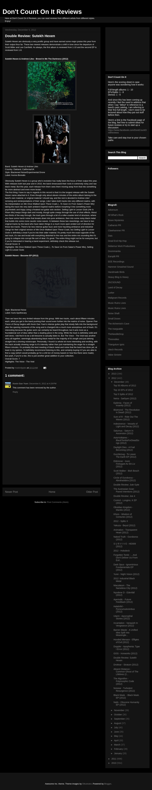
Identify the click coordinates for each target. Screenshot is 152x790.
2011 (114, 758)
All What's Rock (116, 215)
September (119, 719)
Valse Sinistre (114, 354)
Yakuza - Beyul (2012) (124, 525)
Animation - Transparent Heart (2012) (125, 531)
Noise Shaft (113, 313)
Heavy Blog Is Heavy (118, 277)
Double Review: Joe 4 (124, 496)
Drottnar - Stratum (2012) (126, 664)
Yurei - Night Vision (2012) (126, 574)
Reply (15, 392)
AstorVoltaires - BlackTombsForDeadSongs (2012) (126, 440)
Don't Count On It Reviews (42, 11)
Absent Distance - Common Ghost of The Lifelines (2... (126, 672)
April (116, 740)
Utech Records (115, 349)
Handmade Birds (116, 272)
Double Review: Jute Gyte (126, 484)
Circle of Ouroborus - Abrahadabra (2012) (125, 479)
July (116, 727)
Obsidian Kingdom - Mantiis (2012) (123, 508)
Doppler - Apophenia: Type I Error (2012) (127, 647)
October (118, 714)
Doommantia (114, 251)
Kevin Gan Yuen (20, 383)
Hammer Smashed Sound (120, 267)
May (116, 736)
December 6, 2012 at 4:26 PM (43, 383)
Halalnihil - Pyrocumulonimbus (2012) (124, 609)
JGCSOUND (114, 282)
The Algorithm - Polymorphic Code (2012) (124, 681)
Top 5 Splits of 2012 (123, 394)
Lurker (111, 292)
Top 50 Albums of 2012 (125, 385)
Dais (110, 235)
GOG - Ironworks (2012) (125, 653)
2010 (114, 763)
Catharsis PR (114, 225)
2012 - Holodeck (122, 550)
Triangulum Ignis (116, 344)
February (119, 749)
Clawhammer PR (116, 230)
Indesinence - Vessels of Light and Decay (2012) (126, 425)
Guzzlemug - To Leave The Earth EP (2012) (125, 455)
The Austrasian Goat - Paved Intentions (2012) (126, 490)
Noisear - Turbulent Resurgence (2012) (124, 689)
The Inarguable (115, 329)
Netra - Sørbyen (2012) (125, 398)
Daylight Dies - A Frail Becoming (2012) (124, 448)
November (119, 710)
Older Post (92, 492)
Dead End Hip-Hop (117, 241)
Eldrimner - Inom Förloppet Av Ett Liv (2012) (124, 464)
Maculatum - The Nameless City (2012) (125, 586)
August (117, 723)
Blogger (107, 784)
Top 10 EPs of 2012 (123, 390)
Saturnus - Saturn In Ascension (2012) (123, 432)
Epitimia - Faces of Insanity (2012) (123, 404)
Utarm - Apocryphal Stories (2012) (123, 617)
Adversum (113, 210)
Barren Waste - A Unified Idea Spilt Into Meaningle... (126, 633)
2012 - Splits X (121, 521)
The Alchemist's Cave (118, 323)
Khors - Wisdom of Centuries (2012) (123, 515)
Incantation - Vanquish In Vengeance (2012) (126, 624)
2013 (114, 373)
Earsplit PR (113, 256)
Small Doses (114, 318)
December (119, 382)
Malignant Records (117, 297)
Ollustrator (87, 784)
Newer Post (11, 492)
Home (52, 492)
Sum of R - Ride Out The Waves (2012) (126, 418)
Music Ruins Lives (117, 303)
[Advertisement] (51, 462)
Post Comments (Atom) (57, 502)
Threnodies (113, 339)
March (117, 744)
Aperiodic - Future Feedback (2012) (123, 600)
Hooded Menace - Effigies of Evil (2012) (126, 640)
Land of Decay (115, 287)
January (118, 753)
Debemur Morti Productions (121, 246)
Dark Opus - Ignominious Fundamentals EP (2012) (126, 567)
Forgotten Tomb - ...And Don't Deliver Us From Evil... (126, 558)
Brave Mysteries (116, 220)
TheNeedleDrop (116, 334)
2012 (114, 378)
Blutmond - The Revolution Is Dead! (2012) (127, 411)
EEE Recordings (116, 261)
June (116, 731)
